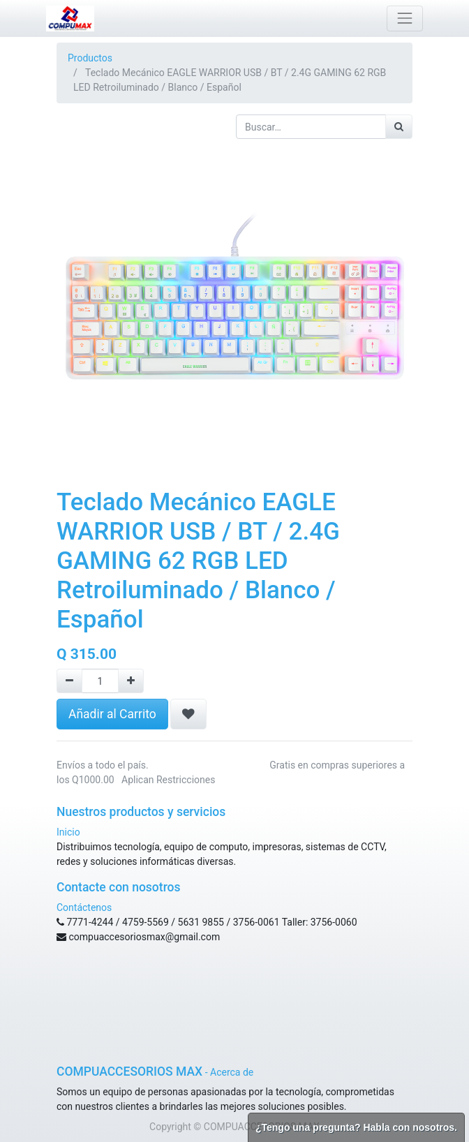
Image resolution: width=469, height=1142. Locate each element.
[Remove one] (69, 681)
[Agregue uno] (131, 681)
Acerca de (231, 1072)
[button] (188, 714)
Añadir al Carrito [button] (112, 714)
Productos (90, 58)
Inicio (68, 832)
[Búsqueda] (398, 126)
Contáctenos (84, 907)
